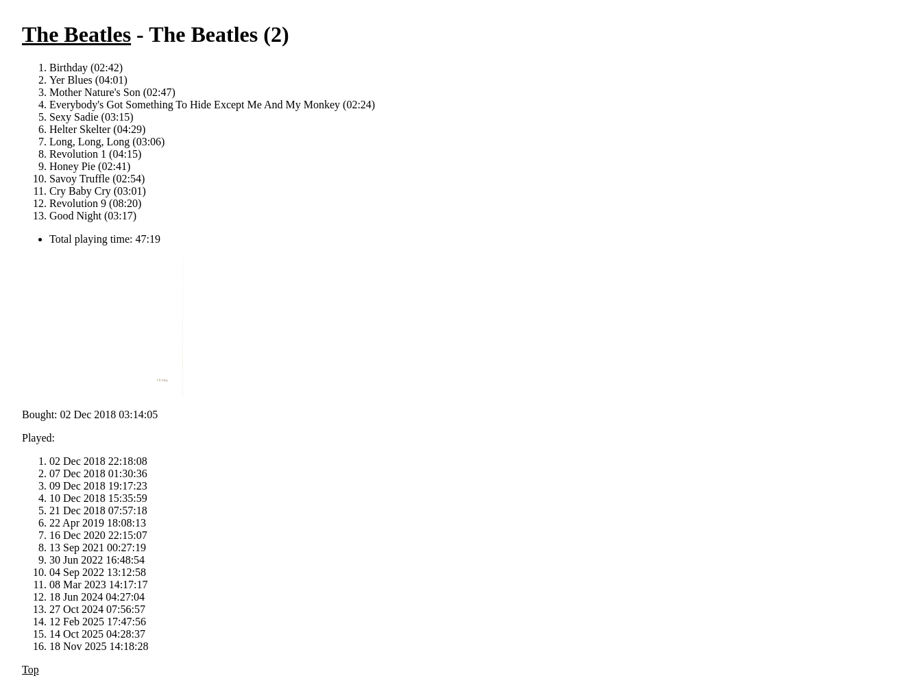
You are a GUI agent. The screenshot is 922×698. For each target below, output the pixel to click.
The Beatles (76, 34)
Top (30, 669)
